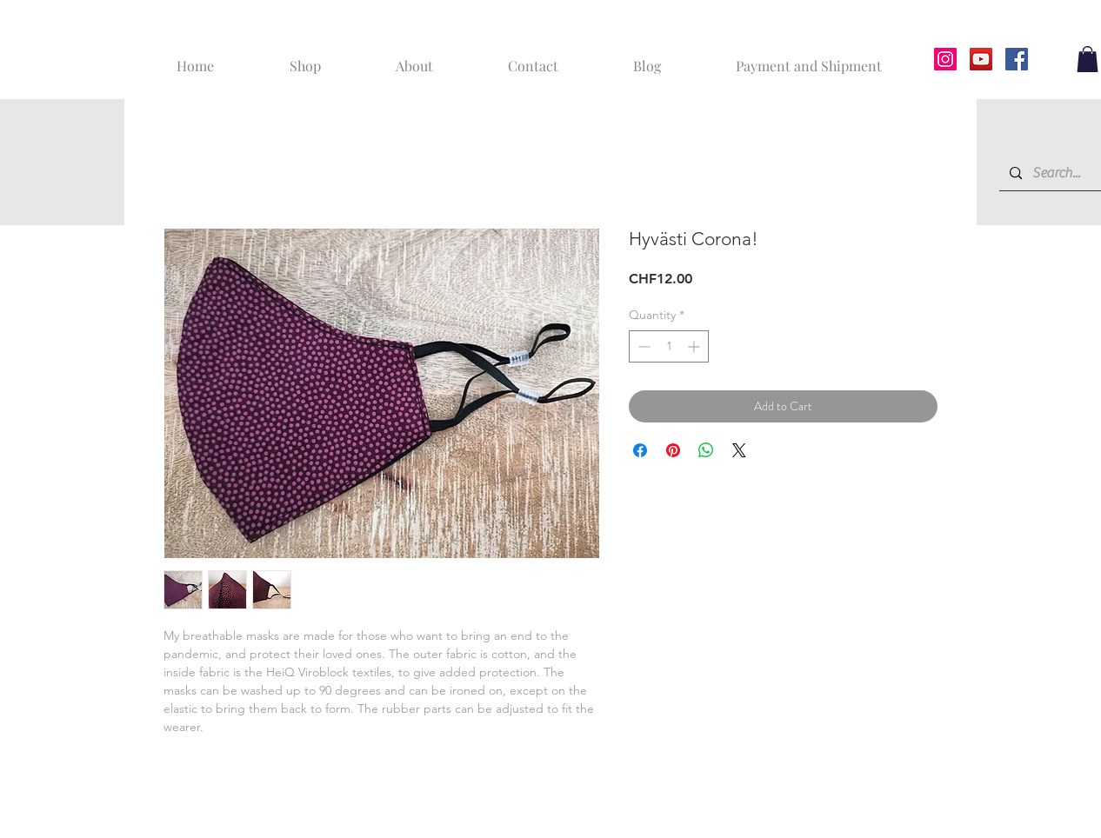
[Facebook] (1016, 59)
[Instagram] (945, 59)
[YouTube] (981, 59)
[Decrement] (642, 346)
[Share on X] (739, 450)
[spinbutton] (668, 346)
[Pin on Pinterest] (673, 450)
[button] (1087, 59)
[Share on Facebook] (640, 450)
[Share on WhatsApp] (706, 450)
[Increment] (695, 346)
